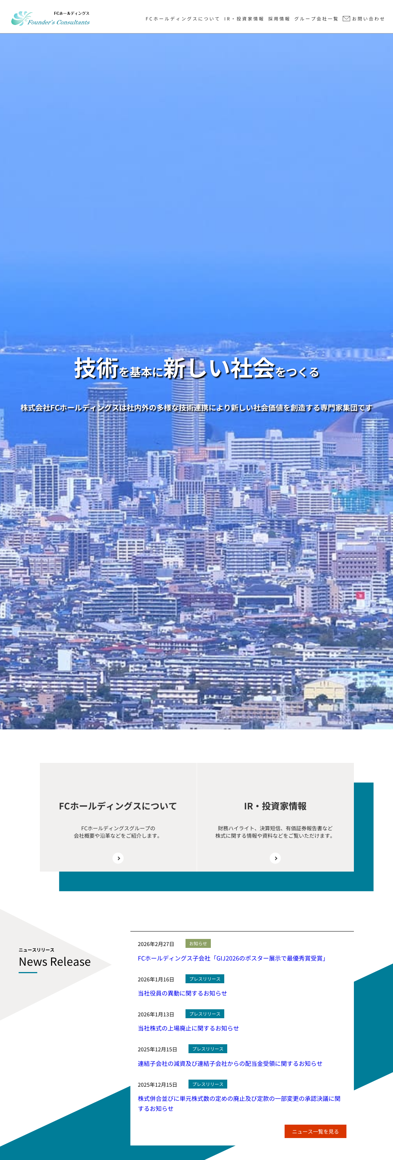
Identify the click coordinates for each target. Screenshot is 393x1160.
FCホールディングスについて (183, 18)
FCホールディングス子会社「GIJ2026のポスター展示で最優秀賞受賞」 (233, 957)
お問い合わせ (369, 18)
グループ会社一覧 (316, 18)
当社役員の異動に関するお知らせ (182, 992)
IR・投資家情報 (244, 18)
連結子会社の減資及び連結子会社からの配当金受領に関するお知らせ (230, 1063)
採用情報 (279, 18)
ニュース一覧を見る (315, 1131)
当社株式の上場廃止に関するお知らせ (188, 1027)
